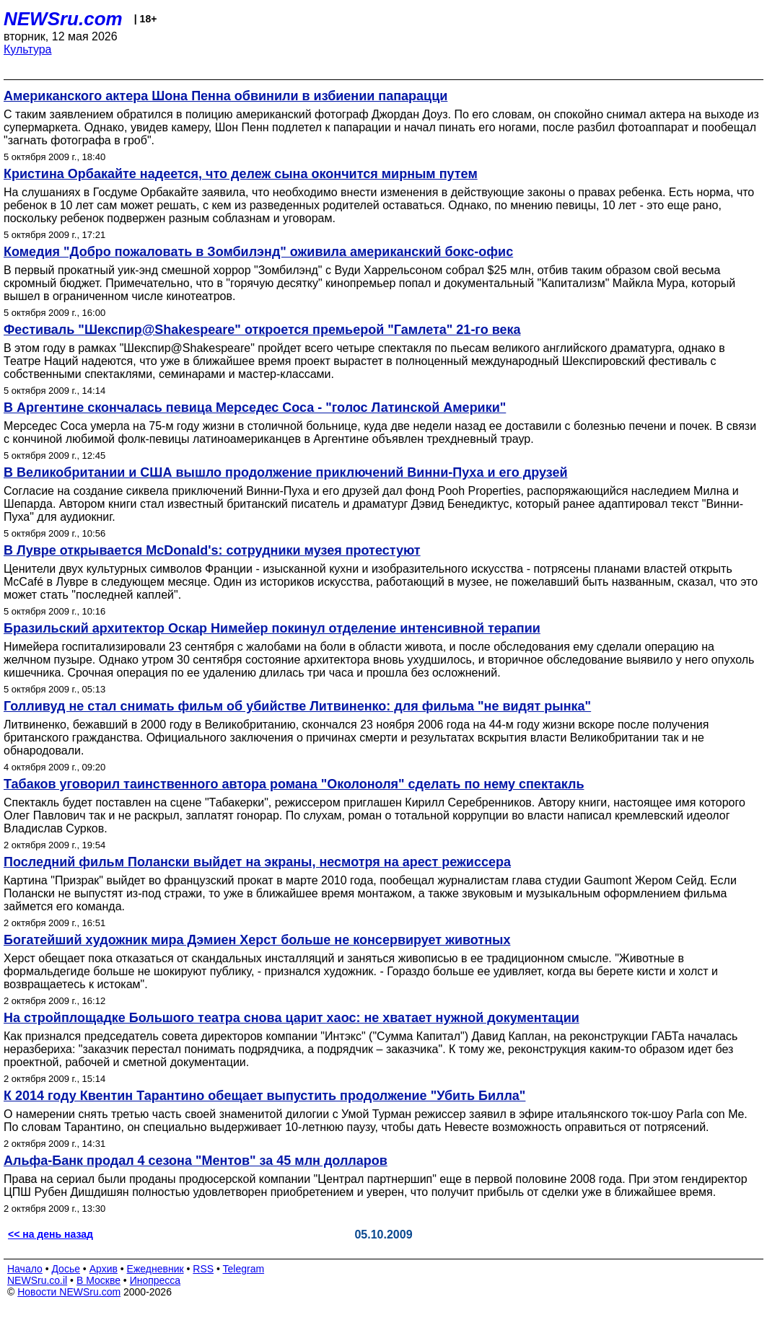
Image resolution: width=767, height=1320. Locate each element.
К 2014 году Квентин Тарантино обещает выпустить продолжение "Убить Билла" (264, 1095)
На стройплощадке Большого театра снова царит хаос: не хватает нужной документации (291, 1018)
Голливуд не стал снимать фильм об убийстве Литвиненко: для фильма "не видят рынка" (297, 706)
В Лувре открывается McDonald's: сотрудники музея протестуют (212, 550)
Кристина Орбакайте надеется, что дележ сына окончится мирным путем (241, 174)
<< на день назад (50, 1234)
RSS (203, 1269)
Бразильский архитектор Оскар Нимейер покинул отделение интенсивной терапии (272, 628)
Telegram (244, 1269)
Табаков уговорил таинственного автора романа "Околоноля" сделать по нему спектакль (294, 784)
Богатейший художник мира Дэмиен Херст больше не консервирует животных (257, 940)
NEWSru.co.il (37, 1280)
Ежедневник (155, 1269)
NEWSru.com (63, 19)
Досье (65, 1269)
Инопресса (155, 1280)
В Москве (98, 1280)
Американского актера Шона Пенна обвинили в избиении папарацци (225, 96)
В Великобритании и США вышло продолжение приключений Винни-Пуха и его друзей (285, 472)
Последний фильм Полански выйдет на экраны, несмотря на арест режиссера (257, 862)
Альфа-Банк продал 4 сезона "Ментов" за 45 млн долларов (195, 1160)
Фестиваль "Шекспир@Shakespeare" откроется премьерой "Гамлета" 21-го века (262, 329)
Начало (25, 1269)
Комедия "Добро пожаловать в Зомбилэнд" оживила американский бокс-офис (258, 252)
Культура (28, 49)
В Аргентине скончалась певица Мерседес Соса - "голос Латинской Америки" (255, 407)
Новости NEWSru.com (68, 1292)
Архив (103, 1269)
